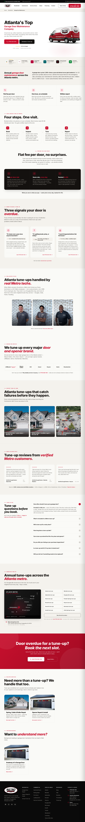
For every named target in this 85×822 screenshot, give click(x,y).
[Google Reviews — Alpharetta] (15, 804)
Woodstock (47, 813)
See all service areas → (62, 615)
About (40, 5)
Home (5, 10)
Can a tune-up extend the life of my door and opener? (57, 537)
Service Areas (33, 5)
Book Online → (51, 659)
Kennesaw (47, 805)
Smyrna (46, 800)
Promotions (59, 797)
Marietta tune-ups (72, 591)
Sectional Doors (37, 790)
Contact (53, 5)
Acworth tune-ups (53, 607)
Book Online (63, 5)
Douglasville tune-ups (72, 595)
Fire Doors (36, 795)
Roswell (47, 797)
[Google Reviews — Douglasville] (12, 804)
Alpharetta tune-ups (53, 595)
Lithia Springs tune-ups (72, 610)
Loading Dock (37, 797)
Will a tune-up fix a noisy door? (57, 525)
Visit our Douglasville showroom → (73, 1)
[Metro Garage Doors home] (7, 6)
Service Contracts (38, 800)
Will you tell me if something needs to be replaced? (57, 555)
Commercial (25, 5)
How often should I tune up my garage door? (57, 504)
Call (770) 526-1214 (22, 255)
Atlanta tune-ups (53, 591)
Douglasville (48, 802)
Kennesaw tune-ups (72, 607)
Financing (47, 5)
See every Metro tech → (48, 329)
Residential (16, 5)
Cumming (47, 815)
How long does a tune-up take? (57, 531)
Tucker (46, 810)
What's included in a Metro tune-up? (57, 519)
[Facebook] (5, 804)
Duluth (46, 808)
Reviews (58, 795)
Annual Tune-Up (26, 798)
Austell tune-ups (53, 610)
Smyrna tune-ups (72, 603)
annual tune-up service (46, 261)
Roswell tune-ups (53, 603)
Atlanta (46, 790)
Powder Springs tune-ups (72, 599)
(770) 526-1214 (11, 41)
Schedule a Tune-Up (27, 41)
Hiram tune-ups (53, 599)
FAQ (57, 792)
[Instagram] (8, 804)
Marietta (47, 792)
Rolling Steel (37, 792)
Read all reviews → (71, 487)
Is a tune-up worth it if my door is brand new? (57, 549)
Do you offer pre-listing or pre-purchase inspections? (57, 543)
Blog (57, 790)
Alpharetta (47, 795)
